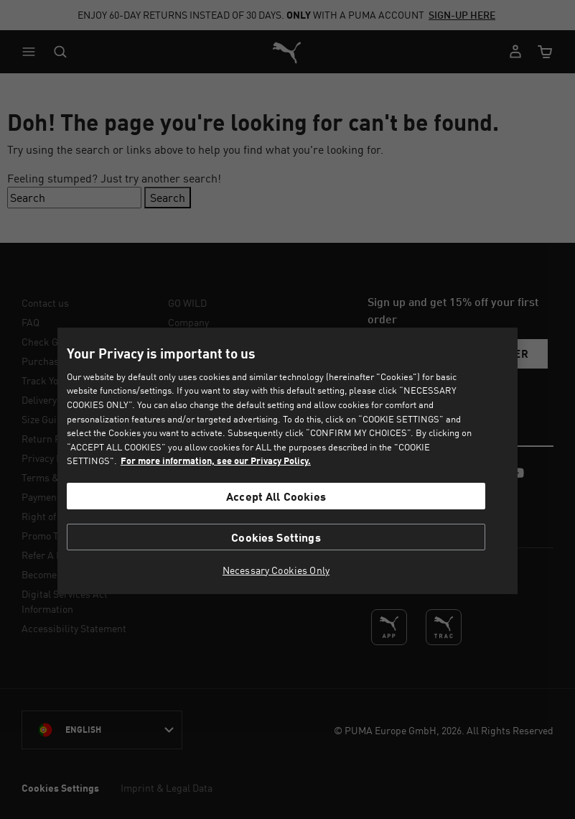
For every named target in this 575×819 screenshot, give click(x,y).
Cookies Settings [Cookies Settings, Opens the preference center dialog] (276, 537)
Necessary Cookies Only (276, 570)
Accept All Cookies (276, 496)
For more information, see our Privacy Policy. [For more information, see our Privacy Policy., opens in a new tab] (216, 460)
